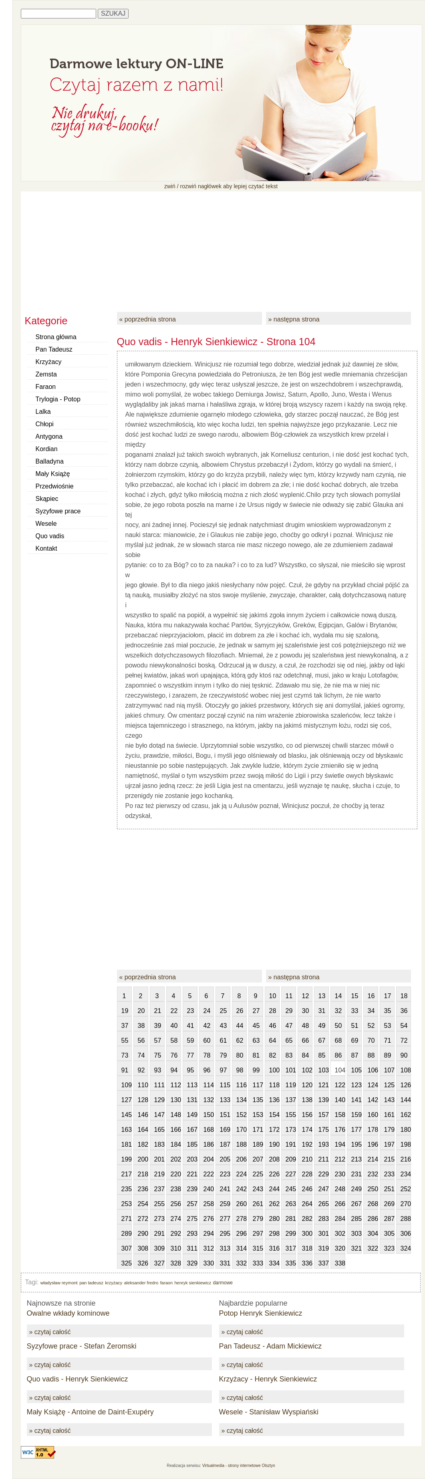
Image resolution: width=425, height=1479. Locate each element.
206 (241, 1159)
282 (307, 1218)
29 (289, 1010)
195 (356, 1144)
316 (274, 1248)
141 (356, 1100)
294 (208, 1233)
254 (143, 1203)
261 (258, 1203)
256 (176, 1203)
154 (274, 1114)
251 (389, 1189)
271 (126, 1218)
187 (225, 1144)
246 (307, 1189)
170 (241, 1129)
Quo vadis (50, 536)
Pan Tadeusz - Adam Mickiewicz (270, 1346)
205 (225, 1159)
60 (207, 1040)
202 (176, 1159)
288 (406, 1218)
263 (291, 1203)
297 (258, 1233)
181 (126, 1144)
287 (389, 1218)
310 (176, 1248)
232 (373, 1174)
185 (192, 1144)
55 (125, 1040)
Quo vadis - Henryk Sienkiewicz (77, 1379)
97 (223, 1070)
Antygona (49, 436)
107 (389, 1070)
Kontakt (46, 548)
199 (126, 1159)
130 (176, 1100)
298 (274, 1233)
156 (307, 1114)
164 (143, 1129)
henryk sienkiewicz (192, 1282)
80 (240, 1055)
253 (126, 1203)
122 (340, 1085)
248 (340, 1189)
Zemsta (46, 374)
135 (258, 1100)
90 (404, 1055)
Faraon (46, 386)
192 (307, 1144)
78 (207, 1055)
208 (274, 1159)
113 (192, 1085)
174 (307, 1129)
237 (159, 1189)
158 (340, 1114)
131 (192, 1100)
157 (323, 1114)
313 (225, 1248)
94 (174, 1070)
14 (338, 996)
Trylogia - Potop (58, 399)
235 (126, 1189)
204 (208, 1159)
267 (356, 1203)
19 (125, 1010)
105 (356, 1070)
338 (340, 1263)
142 (373, 1100)
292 (176, 1233)
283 (323, 1218)
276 (208, 1218)
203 (192, 1159)
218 (143, 1174)
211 (323, 1159)
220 (176, 1174)
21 (157, 1010)
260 (241, 1203)
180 (406, 1129)
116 (241, 1085)
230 (340, 1174)
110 (143, 1085)
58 (174, 1040)
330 (208, 1263)
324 (406, 1248)
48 (305, 1025)
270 (406, 1203)
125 (389, 1085)
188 (241, 1144)
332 (241, 1263)
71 (387, 1040)
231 (356, 1174)
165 (159, 1129)
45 (256, 1025)
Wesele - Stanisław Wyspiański (269, 1412)
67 (322, 1040)
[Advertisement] (221, 247)
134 (241, 1100)
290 (143, 1233)
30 (305, 1010)
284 (340, 1218)
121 (323, 1085)
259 (225, 1203)
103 (323, 1070)
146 (143, 1114)
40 (174, 1025)
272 (143, 1218)
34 (371, 1010)
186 (208, 1144)
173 (291, 1129)
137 (291, 1100)
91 (125, 1070)
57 (157, 1040)
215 (389, 1159)
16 (371, 996)
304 (373, 1233)
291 (159, 1233)
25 (223, 1010)
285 (356, 1218)
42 (207, 1025)
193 (323, 1144)
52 (371, 1025)
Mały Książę (53, 473)
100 (274, 1070)
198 (406, 1144)
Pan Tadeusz (54, 349)
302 (340, 1233)
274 (176, 1218)
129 (159, 1100)
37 (125, 1025)
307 (126, 1248)
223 (225, 1174)
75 (157, 1055)
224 (241, 1174)
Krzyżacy (49, 361)
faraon (166, 1282)
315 (258, 1248)
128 (143, 1100)
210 (307, 1159)
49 (322, 1025)
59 (190, 1040)
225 (258, 1174)
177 (356, 1129)
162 (406, 1114)
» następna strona (294, 319)
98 (240, 1070)
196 (373, 1144)
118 (274, 1085)
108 (406, 1070)
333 (258, 1263)
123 (356, 1085)
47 (289, 1025)
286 (373, 1218)
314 (241, 1248)
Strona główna (56, 337)
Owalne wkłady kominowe (68, 1313)
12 (305, 996)
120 (307, 1085)
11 (289, 996)
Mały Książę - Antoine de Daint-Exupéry (90, 1412)
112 (176, 1085)
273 (159, 1218)
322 (373, 1248)
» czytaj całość (50, 1331)
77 (190, 1055)
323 (389, 1248)
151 (225, 1114)
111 (159, 1085)
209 (291, 1159)
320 (340, 1248)
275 (192, 1218)
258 (208, 1203)
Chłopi (45, 424)
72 (404, 1040)
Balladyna (50, 461)
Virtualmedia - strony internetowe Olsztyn (238, 1465)
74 (141, 1055)
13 (322, 996)
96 (207, 1070)
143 (389, 1100)
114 (208, 1085)
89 (387, 1055)
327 (159, 1263)
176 (340, 1129)
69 (355, 1040)
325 (126, 1263)
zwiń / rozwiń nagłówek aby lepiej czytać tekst (221, 186)
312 (208, 1248)
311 (192, 1248)
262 (274, 1203)
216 (406, 1159)
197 (389, 1144)
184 (176, 1144)
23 (190, 1010)
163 (126, 1129)
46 (272, 1025)
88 (371, 1055)
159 (356, 1114)
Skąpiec (47, 498)
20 (141, 1010)
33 (355, 1010)
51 (355, 1025)
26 (240, 1010)
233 (389, 1174)
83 (289, 1055)
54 (404, 1025)
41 (190, 1025)
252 (406, 1189)
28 (272, 1010)
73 (125, 1055)
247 (323, 1189)
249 (356, 1189)
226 (274, 1174)
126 (406, 1085)
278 (241, 1218)
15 (355, 996)
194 (340, 1144)
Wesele (46, 523)
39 (157, 1025)
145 (126, 1114)
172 (274, 1129)
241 (225, 1189)
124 (373, 1085)
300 (307, 1233)
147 (159, 1114)
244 (274, 1189)
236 (143, 1189)
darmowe (223, 1283)
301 (323, 1233)
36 (404, 1010)
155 (291, 1114)
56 (141, 1040)
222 (208, 1174)
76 (174, 1055)
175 (323, 1129)
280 (274, 1218)
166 (176, 1129)
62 (240, 1040)
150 (208, 1114)
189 (258, 1144)
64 (272, 1040)
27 (256, 1010)
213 (356, 1159)
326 (143, 1263)
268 (373, 1203)
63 (256, 1040)
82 (272, 1055)
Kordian (47, 449)
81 (256, 1055)
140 (340, 1100)
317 (291, 1248)
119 (291, 1085)
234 (406, 1174)
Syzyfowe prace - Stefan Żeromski (82, 1346)
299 (291, 1233)
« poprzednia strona (147, 319)
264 (307, 1203)
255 (159, 1203)
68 (338, 1040)
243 (258, 1189)
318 (307, 1248)
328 (176, 1263)
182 (143, 1144)
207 (258, 1159)
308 (143, 1248)
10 (272, 996)
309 (159, 1248)
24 (207, 1010)
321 (356, 1248)
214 (373, 1159)
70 (371, 1040)
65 (289, 1040)
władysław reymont (59, 1282)
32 (338, 1010)
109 (126, 1085)
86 (338, 1055)
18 (404, 996)
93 (157, 1070)
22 (174, 1010)
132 (208, 1100)
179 (389, 1129)
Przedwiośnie (55, 486)
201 (159, 1159)
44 (240, 1025)
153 (258, 1114)
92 (141, 1070)
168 (208, 1129)
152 (241, 1114)
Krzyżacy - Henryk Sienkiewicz (268, 1379)
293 (192, 1233)
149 (192, 1114)
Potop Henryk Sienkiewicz (260, 1313)
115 (225, 1085)
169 (225, 1129)
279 (258, 1218)
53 (387, 1025)
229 (323, 1174)
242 (241, 1189)
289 (126, 1233)
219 (159, 1174)
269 (389, 1203)
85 (322, 1055)
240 (208, 1189)
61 (223, 1040)
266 (340, 1203)
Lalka (43, 411)
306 (406, 1233)
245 (291, 1189)
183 (159, 1144)
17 (387, 996)
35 (387, 1010)
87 (355, 1055)
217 (126, 1174)
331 (225, 1263)
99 (256, 1070)
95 (190, 1070)
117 (258, 1085)
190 (274, 1144)
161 (389, 1114)
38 (141, 1025)
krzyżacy (114, 1282)
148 (176, 1114)
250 (373, 1189)
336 (307, 1263)
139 (323, 1100)
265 (323, 1203)
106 (373, 1070)
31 (322, 1010)
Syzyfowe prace (58, 511)
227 (291, 1174)
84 (305, 1055)
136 (274, 1100)
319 (323, 1248)
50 (338, 1025)
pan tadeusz (91, 1282)
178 (373, 1129)
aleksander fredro (141, 1282)
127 (126, 1100)
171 (258, 1129)
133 (225, 1100)
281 (291, 1218)
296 (241, 1233)
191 (291, 1144)
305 (389, 1233)
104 (340, 1070)
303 (356, 1233)
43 (223, 1025)
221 (192, 1174)
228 (307, 1174)
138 (307, 1100)
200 (143, 1159)
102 (307, 1070)
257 (192, 1203)
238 (176, 1189)
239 (192, 1189)
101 (291, 1070)
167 (192, 1129)
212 (340, 1159)
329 (192, 1263)
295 (225, 1233)
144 (406, 1100)
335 (291, 1263)
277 (225, 1218)
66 (305, 1040)
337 (323, 1263)
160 (373, 1114)
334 (274, 1263)
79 (223, 1055)
